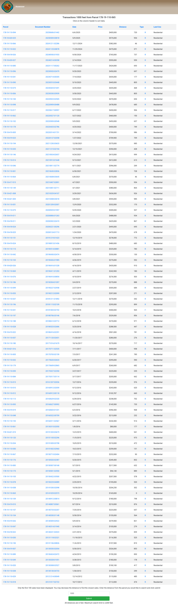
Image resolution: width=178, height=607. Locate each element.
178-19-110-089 (9, 554)
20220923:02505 (52, 99)
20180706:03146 (52, 315)
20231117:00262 (52, 66)
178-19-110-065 (9, 493)
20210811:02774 (52, 166)
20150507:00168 (52, 465)
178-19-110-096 (9, 71)
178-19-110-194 (9, 143)
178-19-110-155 (9, 421)
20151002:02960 (52, 449)
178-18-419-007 (9, 549)
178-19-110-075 (9, 88)
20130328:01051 (52, 560)
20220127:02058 (52, 138)
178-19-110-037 (9, 299)
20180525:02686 (52, 327)
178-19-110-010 (9, 388)
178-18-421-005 (9, 199)
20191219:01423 (52, 238)
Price (100, 27)
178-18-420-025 (9, 38)
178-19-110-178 (9, 127)
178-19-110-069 (9, 271)
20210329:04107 (52, 193)
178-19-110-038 (9, 571)
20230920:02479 (52, 71)
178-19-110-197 (9, 315)
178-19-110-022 (9, 49)
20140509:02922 (52, 521)
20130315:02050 (52, 427)
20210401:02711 (52, 188)
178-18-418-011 (9, 221)
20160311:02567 (52, 421)
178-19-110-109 (9, 499)
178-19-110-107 (9, 510)
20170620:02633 (52, 360)
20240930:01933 (52, 55)
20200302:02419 (52, 221)
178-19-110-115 (9, 249)
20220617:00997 (52, 110)
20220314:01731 (52, 132)
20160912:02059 (52, 388)
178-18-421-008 (9, 193)
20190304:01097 (52, 282)
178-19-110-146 (9, 155)
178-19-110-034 (9, 443)
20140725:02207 (52, 510)
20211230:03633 (52, 143)
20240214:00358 (52, 60)
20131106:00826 (52, 543)
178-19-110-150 (9, 543)
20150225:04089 (52, 482)
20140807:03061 (52, 504)
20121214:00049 (52, 576)
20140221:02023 (52, 532)
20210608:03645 (52, 177)
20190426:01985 (52, 260)
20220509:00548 (52, 121)
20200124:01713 (52, 232)
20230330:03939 (52, 93)
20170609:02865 (52, 365)
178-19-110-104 (9, 515)
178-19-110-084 (9, 377)
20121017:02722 (52, 582)
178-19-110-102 (9, 121)
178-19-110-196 (9, 304)
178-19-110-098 (9, 105)
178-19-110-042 (9, 254)
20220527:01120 (52, 116)
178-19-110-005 (9, 354)
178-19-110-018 (9, 582)
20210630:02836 (52, 171)
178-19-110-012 (9, 393)
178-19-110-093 (9, 404)
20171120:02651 (52, 338)
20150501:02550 (52, 471)
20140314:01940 (52, 526)
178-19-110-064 (9, 177)
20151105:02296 (52, 438)
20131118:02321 (52, 538)
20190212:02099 (52, 293)
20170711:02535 (52, 349)
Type (142, 27)
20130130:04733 (52, 571)
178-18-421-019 (9, 432)
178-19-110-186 (9, 282)
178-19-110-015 (9, 382)
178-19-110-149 (9, 188)
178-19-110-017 (9, 110)
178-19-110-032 (9, 360)
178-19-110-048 (9, 415)
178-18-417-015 (9, 182)
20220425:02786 (52, 127)
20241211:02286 (52, 43)
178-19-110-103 (9, 260)
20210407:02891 (52, 182)
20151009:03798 (52, 443)
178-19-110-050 (9, 449)
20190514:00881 (52, 249)
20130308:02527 (52, 565)
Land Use (157, 27)
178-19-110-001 (9, 171)
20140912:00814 (52, 499)
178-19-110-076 (9, 277)
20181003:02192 (52, 310)
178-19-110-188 (9, 321)
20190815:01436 (52, 243)
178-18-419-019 (9, 410)
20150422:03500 (52, 476)
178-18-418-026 (9, 55)
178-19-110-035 (9, 149)
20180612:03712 (52, 321)
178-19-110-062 (9, 116)
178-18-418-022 (9, 532)
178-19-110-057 (9, 338)
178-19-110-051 (9, 204)
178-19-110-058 (9, 488)
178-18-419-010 (9, 504)
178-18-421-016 (9, 349)
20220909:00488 (52, 105)
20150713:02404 (52, 454)
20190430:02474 (52, 254)
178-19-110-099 (9, 288)
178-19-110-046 (9, 166)
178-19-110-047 (9, 526)
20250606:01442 (52, 32)
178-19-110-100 (9, 99)
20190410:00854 (52, 277)
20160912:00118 (52, 393)
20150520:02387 (52, 460)
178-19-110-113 (9, 399)
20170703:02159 (52, 354)
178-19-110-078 (9, 482)
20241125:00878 (52, 49)
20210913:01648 (52, 160)
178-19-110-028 (9, 327)
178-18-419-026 (9, 521)
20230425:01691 (52, 88)
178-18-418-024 (9, 227)
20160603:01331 (52, 410)
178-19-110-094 (9, 32)
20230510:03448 (52, 82)
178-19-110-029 (9, 576)
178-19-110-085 (9, 66)
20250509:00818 (52, 38)
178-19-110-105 (9, 476)
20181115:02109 (52, 304)
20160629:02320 (52, 399)
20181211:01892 (52, 299)
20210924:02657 (52, 155)
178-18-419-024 (9, 243)
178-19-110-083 (9, 465)
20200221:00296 (52, 227)
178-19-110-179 (9, 365)
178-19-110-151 (9, 238)
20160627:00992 (52, 404)
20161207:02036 (52, 382)
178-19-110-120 (9, 438)
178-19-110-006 (9, 93)
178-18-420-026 (9, 266)
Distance (122, 27)
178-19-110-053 (9, 293)
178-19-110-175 (9, 471)
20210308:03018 (52, 199)
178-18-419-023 (9, 138)
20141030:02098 (52, 488)
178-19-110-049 (9, 560)
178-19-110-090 (9, 82)
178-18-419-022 (9, 332)
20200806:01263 (52, 216)
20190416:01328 (52, 266)
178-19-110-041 (9, 77)
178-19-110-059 (9, 371)
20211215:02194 (52, 149)
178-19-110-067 (9, 454)
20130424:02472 (52, 554)
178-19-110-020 (9, 565)
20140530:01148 (52, 515)
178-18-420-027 (9, 60)
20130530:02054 (52, 549)
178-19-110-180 (9, 343)
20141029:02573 (52, 493)
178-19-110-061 (9, 427)
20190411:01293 (52, 271)
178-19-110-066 (9, 43)
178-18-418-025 (9, 232)
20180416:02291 (52, 332)
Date (74, 27)
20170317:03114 (52, 377)
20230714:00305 (52, 77)
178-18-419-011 (9, 216)
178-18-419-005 (9, 132)
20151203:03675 (52, 432)
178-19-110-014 (9, 160)
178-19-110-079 (9, 210)
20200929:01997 (52, 210)
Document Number (42, 27)
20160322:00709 (52, 415)
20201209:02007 (52, 204)
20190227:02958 (52, 288)
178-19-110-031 (9, 310)
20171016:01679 (52, 343)
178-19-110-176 (9, 460)
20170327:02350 (52, 371)
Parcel (5, 27)
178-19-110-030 (9, 538)
